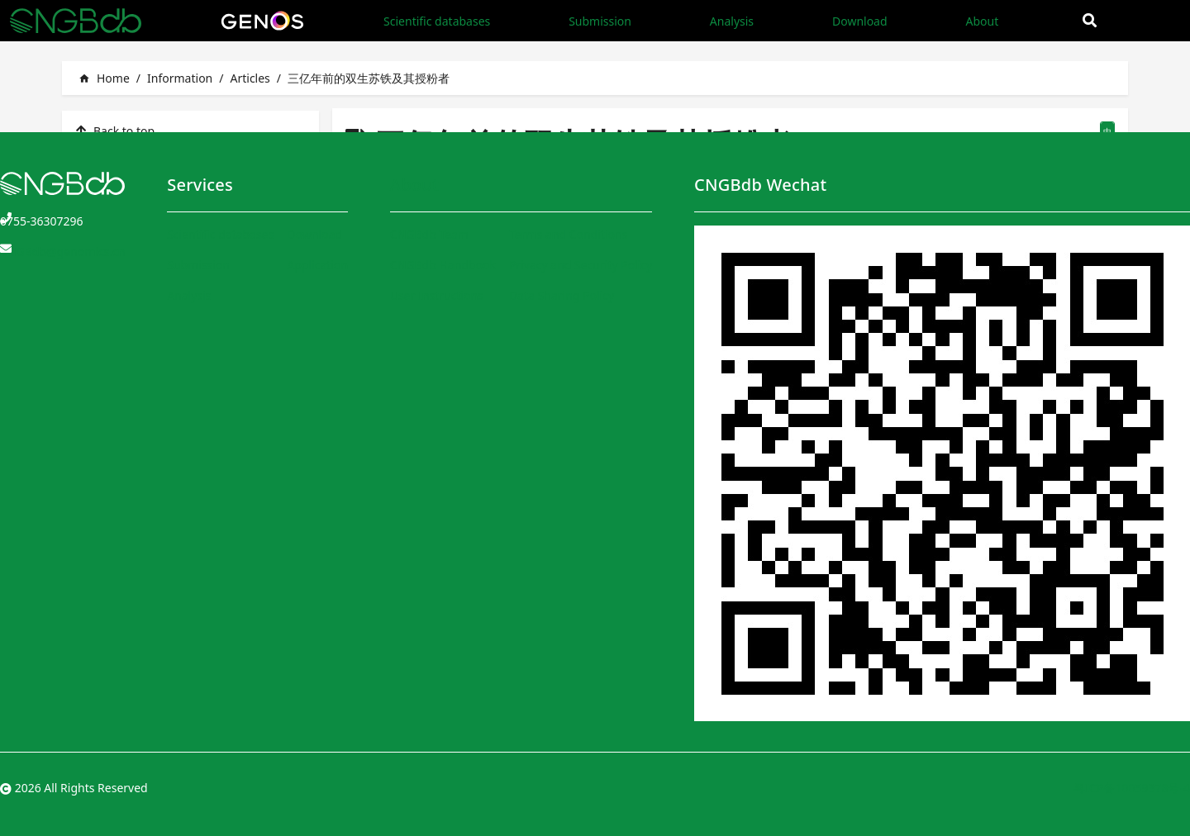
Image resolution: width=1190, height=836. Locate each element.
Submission (600, 21)
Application (317, 265)
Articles (249, 78)
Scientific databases (436, 21)
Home (104, 78)
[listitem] (190, 130)
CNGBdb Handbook (443, 265)
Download (860, 21)
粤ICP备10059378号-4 (1131, 788)
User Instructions (436, 295)
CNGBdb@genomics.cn (62, 251)
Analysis (732, 21)
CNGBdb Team (429, 234)
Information (179, 78)
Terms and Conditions (568, 234)
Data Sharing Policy (561, 295)
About (981, 21)
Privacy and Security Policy (580, 265)
